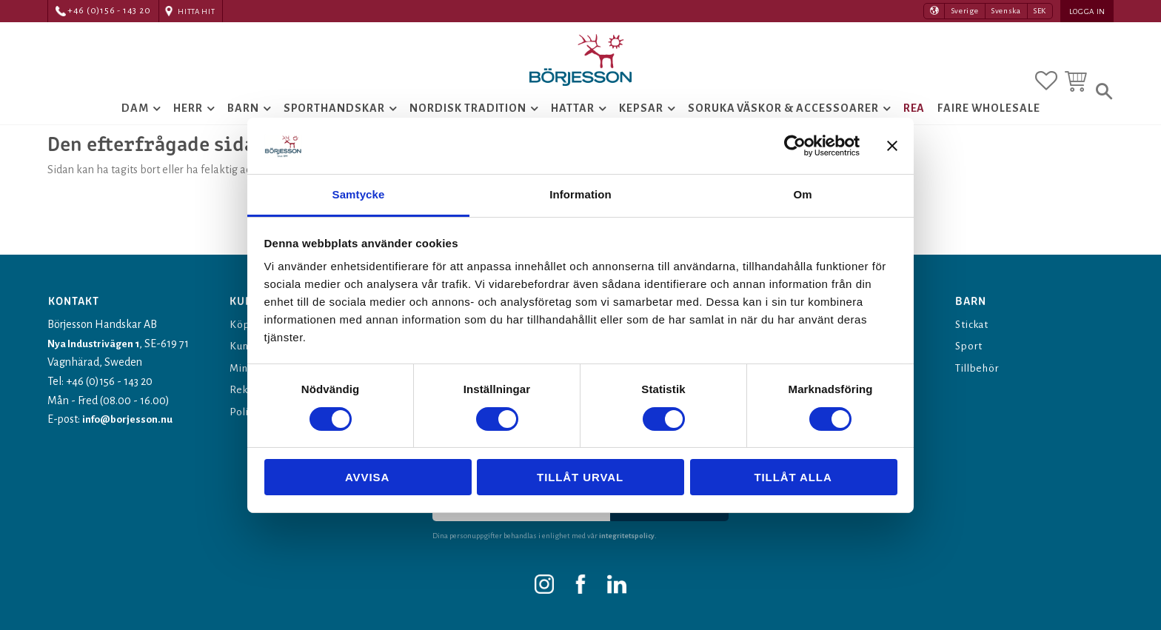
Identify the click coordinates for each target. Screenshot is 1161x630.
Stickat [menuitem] (974, 324)
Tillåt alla (793, 477)
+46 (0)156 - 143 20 (109, 11)
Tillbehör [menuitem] (980, 368)
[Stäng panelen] (892, 146)
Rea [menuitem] (914, 123)
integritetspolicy (628, 536)
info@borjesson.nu (130, 419)
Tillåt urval (580, 477)
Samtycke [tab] (358, 194)
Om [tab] (802, 194)
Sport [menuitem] (969, 346)
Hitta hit (196, 11)
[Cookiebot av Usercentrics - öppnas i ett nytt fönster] (795, 146)
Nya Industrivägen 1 (94, 343)
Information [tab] (580, 194)
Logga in (1087, 11)
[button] (1046, 76)
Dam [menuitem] (135, 123)
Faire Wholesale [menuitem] (988, 123)
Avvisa (367, 477)
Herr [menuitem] (188, 123)
